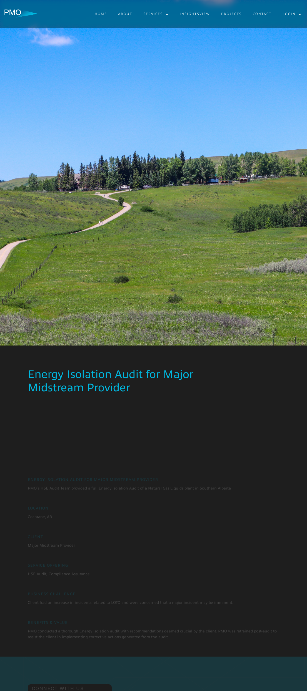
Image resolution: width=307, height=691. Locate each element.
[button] (156, 14)
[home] (21, 14)
